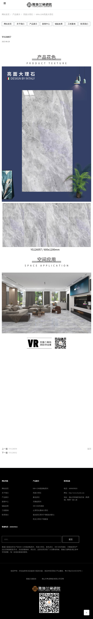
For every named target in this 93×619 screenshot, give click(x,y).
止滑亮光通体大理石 (40, 510)
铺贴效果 (59, 24)
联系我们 (84, 24)
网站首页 (6, 14)
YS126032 (13, 453)
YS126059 (13, 449)
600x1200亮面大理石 (44, 14)
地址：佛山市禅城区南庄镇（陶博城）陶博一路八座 (76, 498)
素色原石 (36, 497)
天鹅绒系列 (37, 502)
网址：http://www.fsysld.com (74, 493)
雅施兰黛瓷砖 (31, 579)
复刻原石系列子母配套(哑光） (44, 515)
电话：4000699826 (70, 488)
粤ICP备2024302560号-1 (73, 571)
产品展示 (16, 14)
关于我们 (20, 24)
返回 (89, 449)
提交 (71, 539)
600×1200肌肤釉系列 (40, 488)
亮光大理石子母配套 (40, 519)
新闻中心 (46, 24)
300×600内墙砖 (38, 506)
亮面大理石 (28, 14)
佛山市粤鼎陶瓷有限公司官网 (53, 579)
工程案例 (71, 24)
